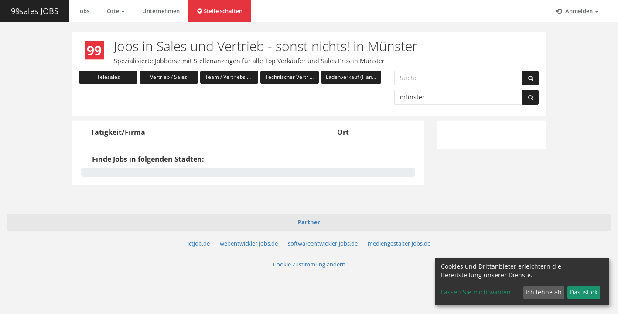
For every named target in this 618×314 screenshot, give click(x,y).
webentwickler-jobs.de (249, 243)
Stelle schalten (219, 11)
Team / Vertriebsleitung (232, 77)
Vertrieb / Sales (168, 77)
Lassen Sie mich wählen (476, 292)
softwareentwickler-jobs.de (323, 243)
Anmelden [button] (577, 11)
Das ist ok (584, 292)
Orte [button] (116, 11)
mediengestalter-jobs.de (399, 243)
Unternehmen (161, 11)
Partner (309, 222)
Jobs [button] (83, 11)
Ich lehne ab (544, 292)
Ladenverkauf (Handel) (353, 77)
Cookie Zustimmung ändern (309, 264)
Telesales (108, 77)
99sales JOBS (34, 11)
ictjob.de (199, 243)
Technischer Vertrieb (290, 77)
